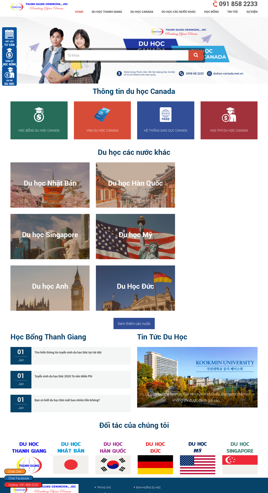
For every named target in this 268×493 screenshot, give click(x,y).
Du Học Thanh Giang (107, 12)
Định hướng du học (148, 435)
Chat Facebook (18, 478)
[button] (195, 55)
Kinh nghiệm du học (149, 442)
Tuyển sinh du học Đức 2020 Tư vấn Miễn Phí (63, 325)
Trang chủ (104, 435)
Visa (99, 456)
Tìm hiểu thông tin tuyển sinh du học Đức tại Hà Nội (68, 301)
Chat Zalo (15, 471)
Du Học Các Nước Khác (179, 12)
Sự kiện (252, 12)
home (79, 12)
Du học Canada (141, 12)
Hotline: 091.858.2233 (23, 485)
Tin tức (232, 12)
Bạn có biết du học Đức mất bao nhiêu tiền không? (67, 349)
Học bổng (211, 12)
